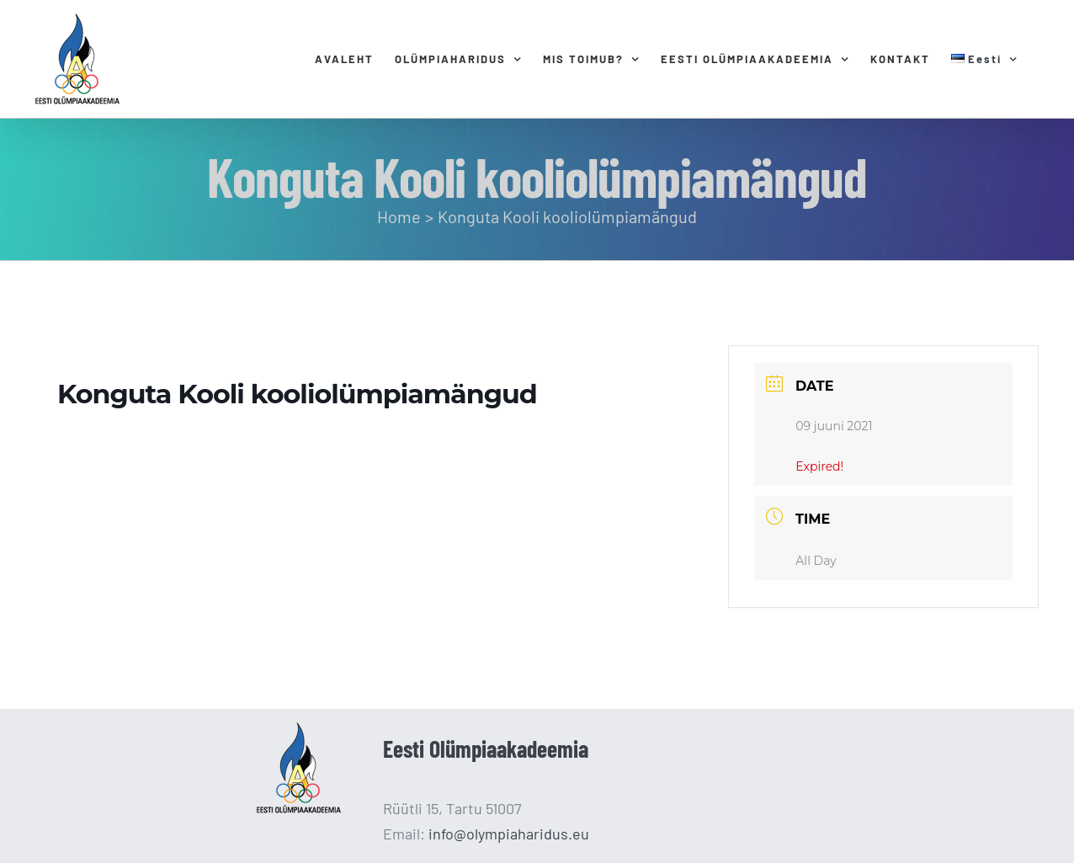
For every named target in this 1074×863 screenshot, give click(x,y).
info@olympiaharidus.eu (508, 833)
